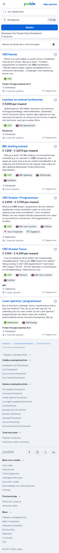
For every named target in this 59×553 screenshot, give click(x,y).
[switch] (54, 44)
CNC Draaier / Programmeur (20, 197)
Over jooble (7, 465)
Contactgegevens (10, 473)
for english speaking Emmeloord (17, 401)
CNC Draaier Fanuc (14, 249)
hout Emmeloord (9, 369)
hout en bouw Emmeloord (14, 373)
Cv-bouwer (7, 538)
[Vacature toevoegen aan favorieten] (55, 55)
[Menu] (4, 4)
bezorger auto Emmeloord (14, 410)
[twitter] (45, 452)
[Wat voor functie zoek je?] (29, 11)
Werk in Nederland (10, 521)
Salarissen (7, 533)
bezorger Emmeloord (11, 418)
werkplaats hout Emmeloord (15, 365)
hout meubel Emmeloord (13, 377)
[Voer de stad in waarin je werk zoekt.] (29, 19)
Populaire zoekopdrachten (17, 354)
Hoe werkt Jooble (10, 481)
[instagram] (37, 452)
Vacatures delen (10, 505)
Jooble (19, 549)
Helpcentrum (8, 469)
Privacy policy (8, 529)
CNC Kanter (9, 54)
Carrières (6, 490)
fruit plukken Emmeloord (13, 389)
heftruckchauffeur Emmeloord (16, 426)
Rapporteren (49, 91)
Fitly (4, 542)
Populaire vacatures (11, 438)
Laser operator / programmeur (21, 301)
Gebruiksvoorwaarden (12, 525)
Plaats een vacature (11, 501)
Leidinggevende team (12, 477)
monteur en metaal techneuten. (22, 99)
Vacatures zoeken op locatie (15, 442)
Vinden (30, 27)
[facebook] (29, 452)
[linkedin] (54, 452)
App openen (50, 4)
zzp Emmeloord (9, 405)
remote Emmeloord (11, 422)
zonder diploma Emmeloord (14, 397)
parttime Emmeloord (11, 414)
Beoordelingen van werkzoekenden (18, 486)
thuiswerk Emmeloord (12, 393)
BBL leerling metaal (14, 146)
